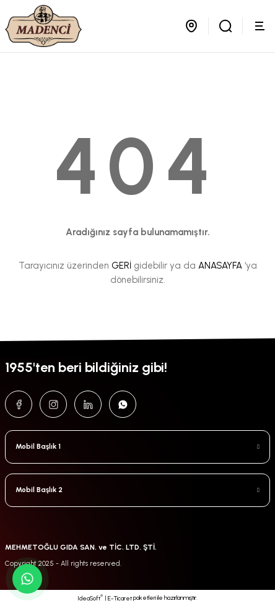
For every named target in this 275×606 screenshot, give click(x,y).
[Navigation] (261, 26)
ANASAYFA (220, 265)
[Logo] (43, 26)
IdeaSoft (90, 598)
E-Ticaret (120, 598)
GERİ (121, 265)
